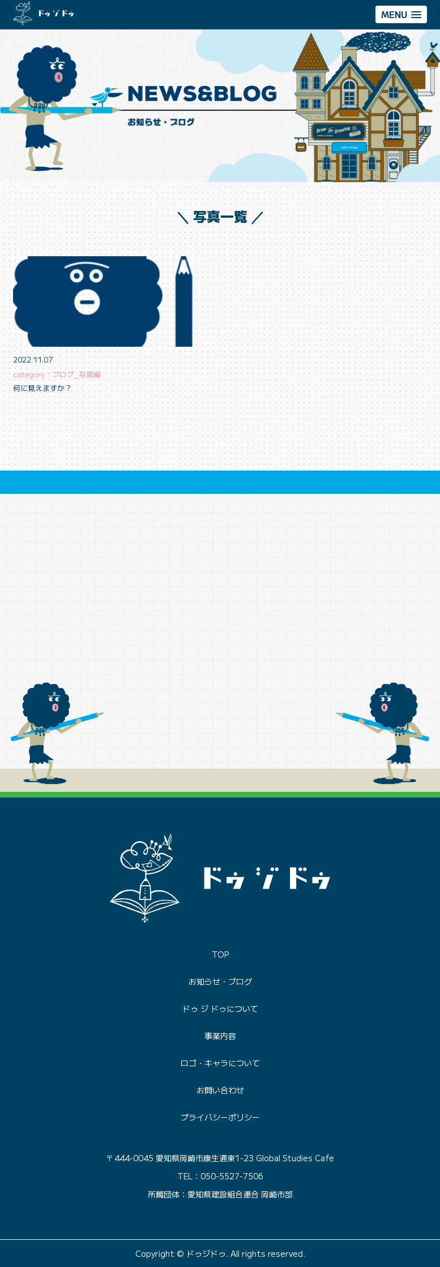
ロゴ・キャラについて (220, 1062)
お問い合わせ (220, 1090)
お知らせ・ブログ (220, 981)
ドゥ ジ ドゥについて (220, 1008)
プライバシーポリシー (220, 1117)
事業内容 (220, 1035)
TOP (220, 954)
